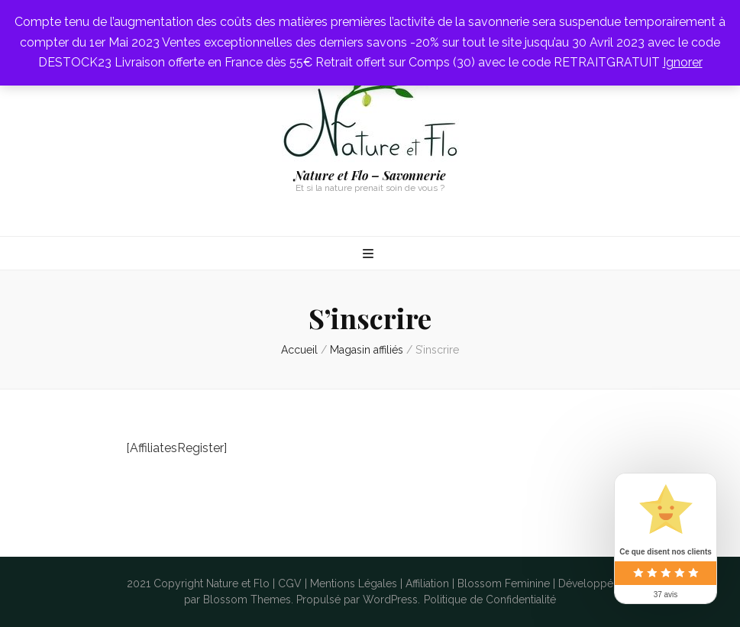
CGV (290, 583)
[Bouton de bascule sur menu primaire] (370, 254)
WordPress (390, 599)
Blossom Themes (247, 599)
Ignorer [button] (683, 62)
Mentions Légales (353, 583)
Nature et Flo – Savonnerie (370, 175)
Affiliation (427, 583)
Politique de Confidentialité (490, 599)
